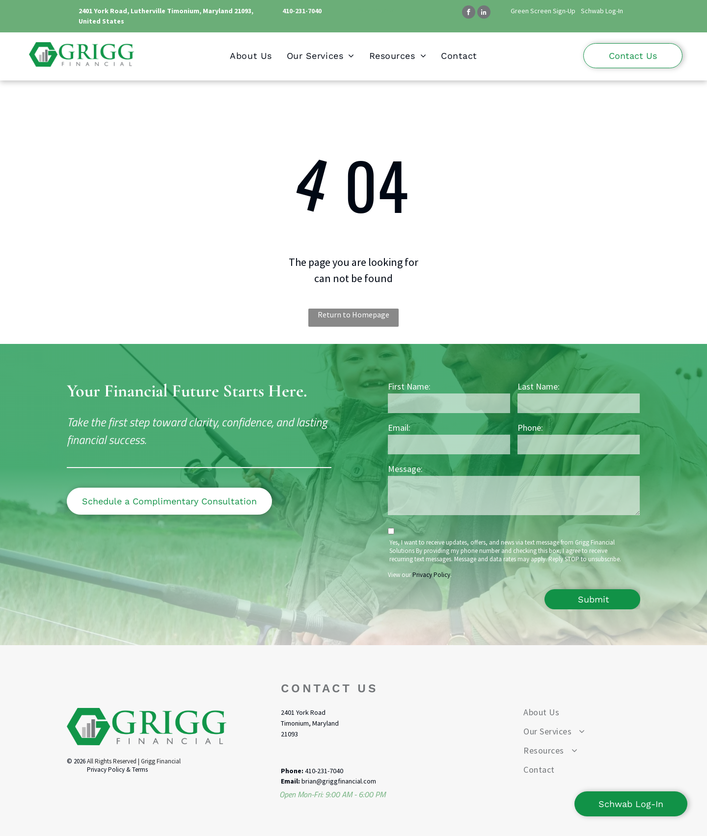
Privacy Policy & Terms (117, 769)
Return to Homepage (353, 314)
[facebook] (468, 13)
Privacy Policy (431, 575)
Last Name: (538, 386)
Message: (405, 468)
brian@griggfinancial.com (338, 781)
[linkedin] (483, 13)
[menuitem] (250, 55)
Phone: (530, 427)
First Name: (409, 386)
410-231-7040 (302, 10)
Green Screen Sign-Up (543, 10)
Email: (399, 427)
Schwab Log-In (602, 10)
